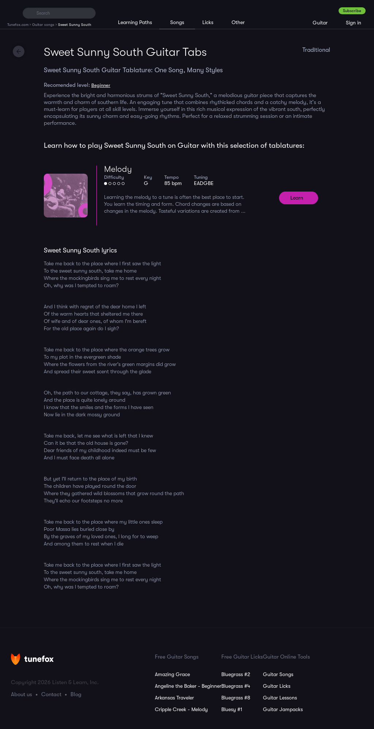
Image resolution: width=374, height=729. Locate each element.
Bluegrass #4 (235, 686)
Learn (296, 198)
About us (21, 694)
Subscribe (352, 10)
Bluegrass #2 (235, 674)
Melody (118, 169)
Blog (75, 694)
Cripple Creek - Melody (181, 709)
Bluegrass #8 (235, 698)
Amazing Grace (172, 674)
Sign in (353, 23)
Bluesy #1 (231, 709)
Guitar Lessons (280, 698)
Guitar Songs (278, 674)
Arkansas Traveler (174, 698)
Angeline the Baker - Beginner (188, 686)
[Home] (11, 12)
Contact (51, 694)
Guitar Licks (276, 686)
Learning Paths (135, 22)
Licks (207, 22)
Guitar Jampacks (283, 709)
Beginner (100, 85)
